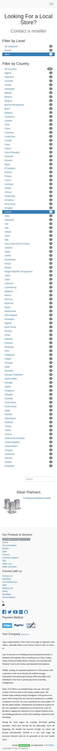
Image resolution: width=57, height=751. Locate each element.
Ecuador (28, 160)
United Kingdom (28, 442)
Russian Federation (28, 374)
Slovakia (28, 394)
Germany (28, 184)
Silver (28, 54)
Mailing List (7, 588)
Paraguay (28, 346)
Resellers (6, 594)
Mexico (28, 295)
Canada (28, 120)
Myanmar (28, 303)
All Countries (28, 68)
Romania (28, 370)
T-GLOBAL (49, 745)
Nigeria (28, 323)
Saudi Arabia (28, 378)
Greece (28, 192)
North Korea (28, 326)
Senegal (28, 382)
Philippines (28, 354)
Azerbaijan (28, 88)
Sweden (28, 414)
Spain (28, 410)
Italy (28, 239)
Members (6, 579)
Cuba (28, 144)
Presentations (8, 597)
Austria (28, 84)
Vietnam (28, 457)
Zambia (28, 461)
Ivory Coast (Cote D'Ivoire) (28, 243)
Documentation (9, 545)
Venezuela (28, 454)
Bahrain (28, 92)
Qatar (28, 366)
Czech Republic (28, 152)
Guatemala (28, 196)
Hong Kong (28, 203)
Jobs (4, 585)
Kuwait (28, 267)
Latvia (28, 275)
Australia (28, 80)
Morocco (28, 299)
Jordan (28, 255)
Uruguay (28, 450)
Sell (4, 560)
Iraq (28, 227)
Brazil (28, 108)
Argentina (28, 76)
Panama (28, 342)
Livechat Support (10, 557)
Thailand (28, 422)
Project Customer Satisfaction (16, 539)
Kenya (28, 263)
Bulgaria (28, 112)
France (28, 180)
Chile (28, 124)
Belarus (28, 96)
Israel (28, 235)
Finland (28, 176)
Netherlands (28, 311)
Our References (9, 582)
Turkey (28, 430)
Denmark (28, 156)
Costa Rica (28, 136)
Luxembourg (28, 287)
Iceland (28, 211)
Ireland (28, 231)
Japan (28, 251)
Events (5, 548)
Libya (28, 279)
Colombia (28, 132)
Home (5, 542)
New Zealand (28, 315)
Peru (28, 350)
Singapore (28, 390)
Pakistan (28, 338)
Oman (28, 334)
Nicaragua (28, 319)
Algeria (28, 72)
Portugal (28, 362)
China (28, 128)
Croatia (28, 140)
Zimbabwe (28, 465)
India (28, 215)
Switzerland (28, 418)
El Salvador (28, 168)
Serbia (28, 386)
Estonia (28, 172)
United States (28, 446)
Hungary (28, 207)
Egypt (28, 164)
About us (25, 634)
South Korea (28, 406)
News (5, 591)
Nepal (28, 307)
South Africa (28, 402)
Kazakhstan (28, 259)
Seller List (7, 563)
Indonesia (28, 219)
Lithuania (28, 283)
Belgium (28, 100)
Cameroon (28, 116)
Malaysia (28, 291)
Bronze (28, 50)
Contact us (7, 576)
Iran (28, 223)
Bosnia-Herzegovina (28, 104)
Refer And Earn (9, 567)
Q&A (4, 551)
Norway (28, 330)
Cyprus (28, 148)
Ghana (28, 188)
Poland (28, 358)
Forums (5, 554)
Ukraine (28, 434)
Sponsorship (24, 745)
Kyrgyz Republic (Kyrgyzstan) (28, 271)
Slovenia (28, 398)
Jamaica (28, 247)
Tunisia (28, 426)
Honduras (28, 199)
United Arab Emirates (28, 438)
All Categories (28, 46)
